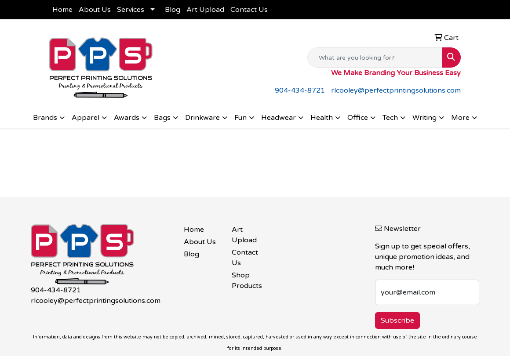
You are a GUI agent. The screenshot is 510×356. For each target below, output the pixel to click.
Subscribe (397, 320)
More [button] (460, 117)
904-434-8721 (300, 90)
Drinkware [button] (202, 117)
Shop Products (247, 280)
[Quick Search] (374, 57)
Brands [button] (45, 117)
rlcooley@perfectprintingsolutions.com (396, 90)
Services (130, 9)
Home (62, 9)
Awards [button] (126, 117)
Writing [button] (424, 117)
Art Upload (205, 9)
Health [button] (321, 117)
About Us (95, 9)
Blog (172, 9)
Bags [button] (162, 117)
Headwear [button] (278, 117)
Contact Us (249, 9)
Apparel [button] (85, 117)
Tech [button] (390, 117)
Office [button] (357, 117)
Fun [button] (240, 117)
